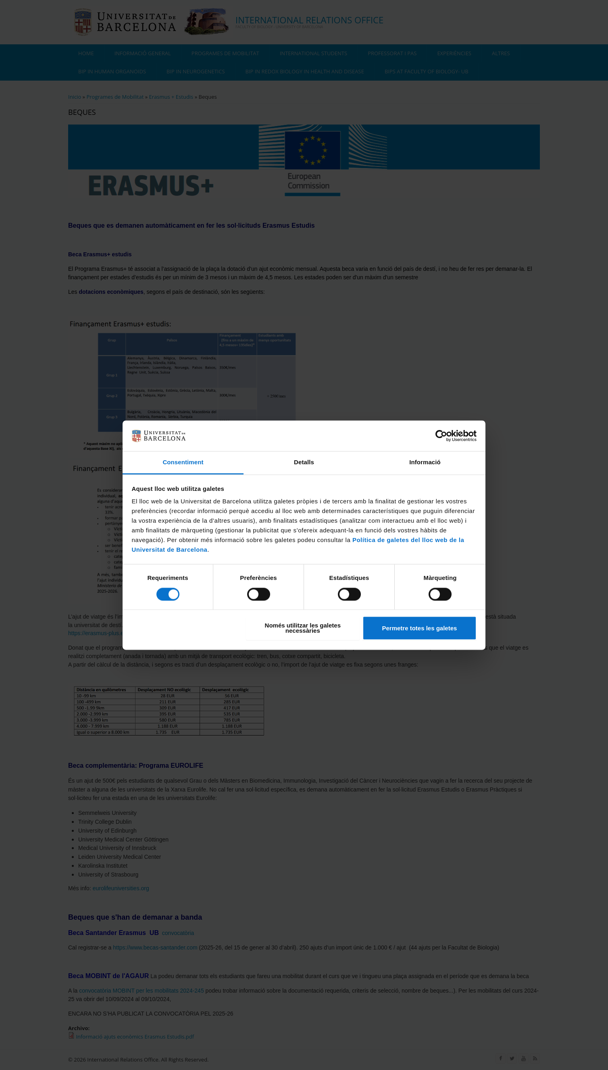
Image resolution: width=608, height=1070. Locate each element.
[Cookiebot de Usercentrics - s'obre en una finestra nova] (441, 436)
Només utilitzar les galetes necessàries (303, 628)
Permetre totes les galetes (419, 628)
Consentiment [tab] (182, 462)
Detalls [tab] (304, 462)
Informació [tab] (425, 462)
